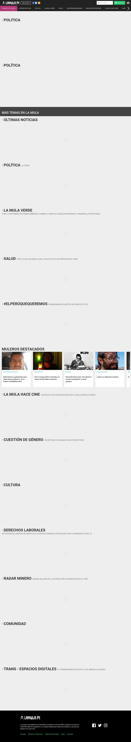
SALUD (61, 8)
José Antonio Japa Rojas (10, 372)
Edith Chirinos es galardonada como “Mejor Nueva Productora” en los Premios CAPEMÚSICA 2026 (15, 379)
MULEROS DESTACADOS (93, 8)
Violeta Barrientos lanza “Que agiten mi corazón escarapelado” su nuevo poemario (78, 379)
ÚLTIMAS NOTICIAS (25, 8)
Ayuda (63, 734)
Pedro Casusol (38, 372)
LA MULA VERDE (50, 8)
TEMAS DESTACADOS (8, 8)
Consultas (70, 734)
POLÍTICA (38, 8)
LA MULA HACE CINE (111, 8)
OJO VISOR (68, 372)
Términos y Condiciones (35, 734)
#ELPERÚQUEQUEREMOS (74, 8)
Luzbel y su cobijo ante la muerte (107, 377)
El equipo (23, 734)
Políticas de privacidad (52, 734)
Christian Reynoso (102, 372)
